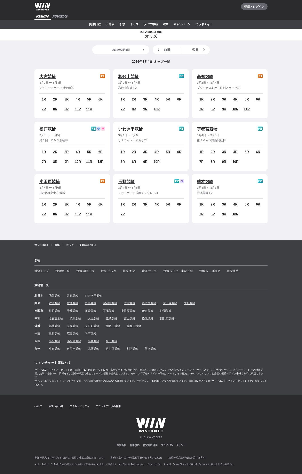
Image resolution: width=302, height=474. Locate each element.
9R (66, 109)
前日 (163, 49)
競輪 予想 (129, 271)
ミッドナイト (204, 24)
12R (100, 161)
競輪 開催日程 (85, 271)
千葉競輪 (72, 310)
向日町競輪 (92, 326)
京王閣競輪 (170, 303)
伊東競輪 (147, 310)
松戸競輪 (47, 129)
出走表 (110, 24)
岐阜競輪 (75, 318)
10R (78, 109)
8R (55, 109)
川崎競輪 (90, 310)
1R (44, 99)
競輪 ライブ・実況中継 (178, 271)
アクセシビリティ (79, 406)
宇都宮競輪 (207, 129)
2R (55, 99)
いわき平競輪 (130, 129)
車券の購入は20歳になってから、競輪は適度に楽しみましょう (69, 457)
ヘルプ (38, 406)
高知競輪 (205, 76)
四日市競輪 (167, 318)
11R (89, 109)
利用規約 (135, 445)
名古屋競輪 (56, 318)
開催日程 (95, 24)
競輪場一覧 (62, 271)
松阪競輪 (147, 318)
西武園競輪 (149, 303)
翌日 (199, 49)
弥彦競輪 (54, 303)
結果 (165, 24)
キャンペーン (182, 24)
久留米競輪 (74, 348)
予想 (122, 24)
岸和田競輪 (134, 326)
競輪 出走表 (108, 271)
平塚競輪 (108, 310)
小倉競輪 (54, 348)
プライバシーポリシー (173, 445)
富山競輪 (129, 318)
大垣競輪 (93, 318)
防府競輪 (90, 333)
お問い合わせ (55, 406)
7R (44, 109)
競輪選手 (232, 271)
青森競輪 (72, 295)
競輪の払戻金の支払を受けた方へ (186, 457)
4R (78, 99)
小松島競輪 (74, 341)
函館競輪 (54, 295)
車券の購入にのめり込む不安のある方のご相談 (136, 457)
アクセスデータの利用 (108, 406)
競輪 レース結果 (209, 271)
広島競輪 (72, 333)
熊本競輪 (205, 181)
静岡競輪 (166, 310)
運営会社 (121, 445)
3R (66, 99)
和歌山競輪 (128, 76)
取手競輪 (90, 303)
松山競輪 (111, 341)
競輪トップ (41, 271)
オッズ (134, 24)
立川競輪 (189, 303)
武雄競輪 (93, 348)
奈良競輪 (72, 326)
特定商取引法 (150, 445)
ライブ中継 (150, 24)
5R (89, 99)
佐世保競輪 (113, 348)
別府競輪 (132, 348)
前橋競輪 (72, 303)
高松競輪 (54, 341)
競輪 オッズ (149, 271)
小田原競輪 (49, 181)
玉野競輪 (126, 181)
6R (100, 99)
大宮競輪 (47, 76)
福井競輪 (54, 326)
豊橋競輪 (111, 318)
